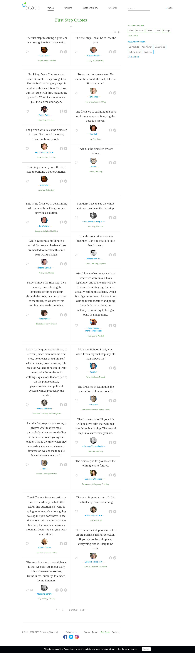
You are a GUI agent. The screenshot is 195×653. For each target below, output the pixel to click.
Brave (39, 158)
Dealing (45, 474)
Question (39, 553)
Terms (87, 632)
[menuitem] (114, 32)
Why (88, 377)
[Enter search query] (139, 8)
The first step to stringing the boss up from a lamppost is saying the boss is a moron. (95, 116)
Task (96, 102)
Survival (87, 567)
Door (40, 121)
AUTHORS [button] (68, 8)
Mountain (47, 553)
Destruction (85, 410)
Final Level (53, 632)
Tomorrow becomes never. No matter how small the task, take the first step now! (95, 79)
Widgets (115, 632)
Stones (54, 553)
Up (91, 139)
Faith (93, 452)
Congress (39, 231)
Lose (89, 61)
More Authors (133, 57)
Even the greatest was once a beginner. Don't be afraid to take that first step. (96, 241)
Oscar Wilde (160, 47)
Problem (40, 61)
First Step (52, 61)
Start (91, 521)
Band (95, 336)
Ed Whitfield (134, 47)
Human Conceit (104, 410)
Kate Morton (147, 47)
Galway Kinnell (135, 52)
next (82, 610)
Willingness (96, 484)
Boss (99, 139)
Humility (44, 599)
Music (90, 336)
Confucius (148, 52)
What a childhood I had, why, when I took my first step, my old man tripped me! (95, 354)
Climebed (53, 324)
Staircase (99, 227)
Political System (55, 414)
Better (48, 190)
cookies (59, 649)
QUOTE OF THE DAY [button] (90, 8)
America (41, 190)
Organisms (103, 567)
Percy (46, 324)
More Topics (133, 36)
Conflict (45, 158)
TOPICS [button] (51, 8)
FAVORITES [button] (112, 8)
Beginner (102, 264)
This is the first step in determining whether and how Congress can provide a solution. (46, 208)
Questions (36, 414)
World (41, 273)
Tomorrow (89, 102)
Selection (94, 567)
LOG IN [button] (170, 8)
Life (89, 452)
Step (46, 61)
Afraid (87, 264)
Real (45, 273)
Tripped (102, 377)
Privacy (95, 632)
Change (51, 273)
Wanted (101, 336)
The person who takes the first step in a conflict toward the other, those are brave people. (46, 134)
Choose (39, 474)
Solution (46, 231)
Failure (91, 172)
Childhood (94, 377)
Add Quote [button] (105, 632)
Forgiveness (86, 484)
